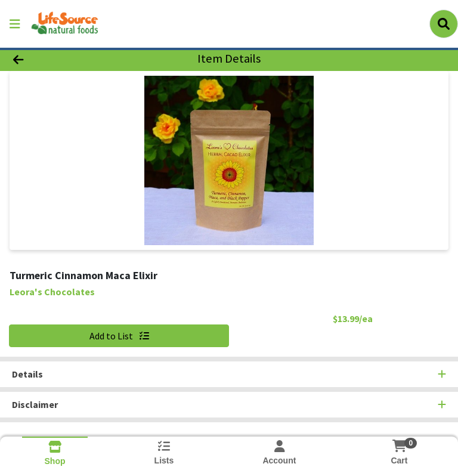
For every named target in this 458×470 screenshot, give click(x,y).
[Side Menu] (15, 24)
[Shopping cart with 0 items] (399, 446)
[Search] (444, 24)
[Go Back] (64, 58)
